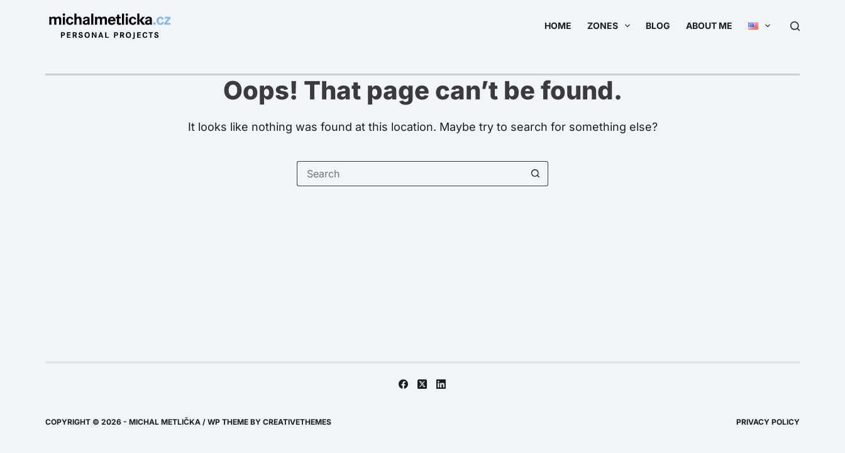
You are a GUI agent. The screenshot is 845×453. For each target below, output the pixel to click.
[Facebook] (403, 384)
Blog (658, 25)
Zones (611, 25)
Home (558, 25)
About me (709, 25)
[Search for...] (410, 173)
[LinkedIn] (441, 384)
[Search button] (535, 173)
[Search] (795, 26)
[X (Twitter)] (422, 384)
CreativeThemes (297, 422)
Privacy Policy (768, 422)
